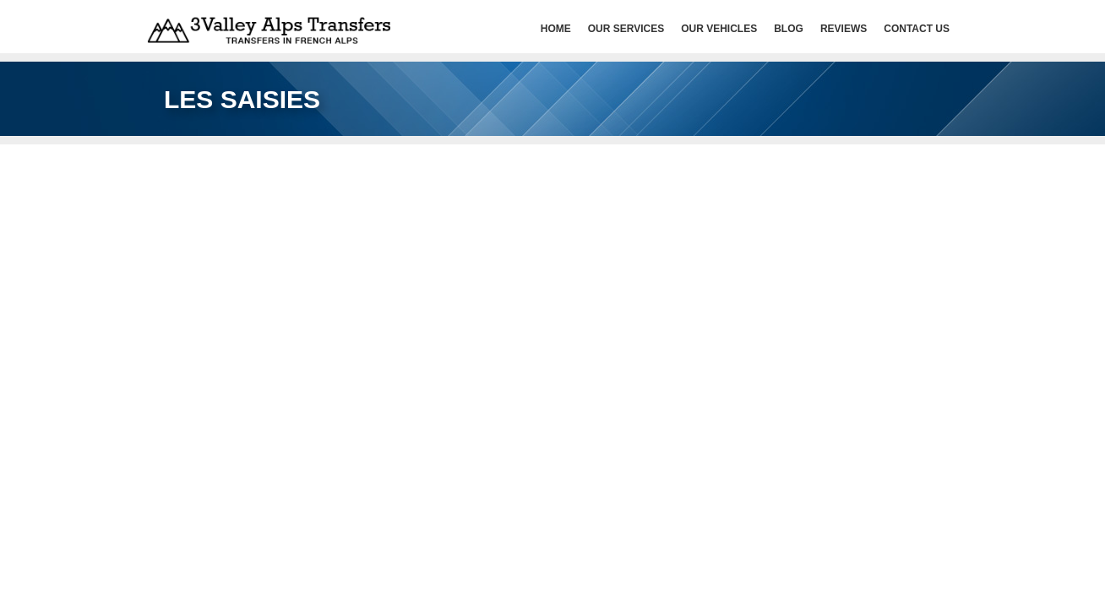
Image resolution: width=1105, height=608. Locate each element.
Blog (788, 29)
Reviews (843, 29)
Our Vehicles (719, 29)
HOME (556, 29)
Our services (626, 29)
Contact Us (917, 29)
